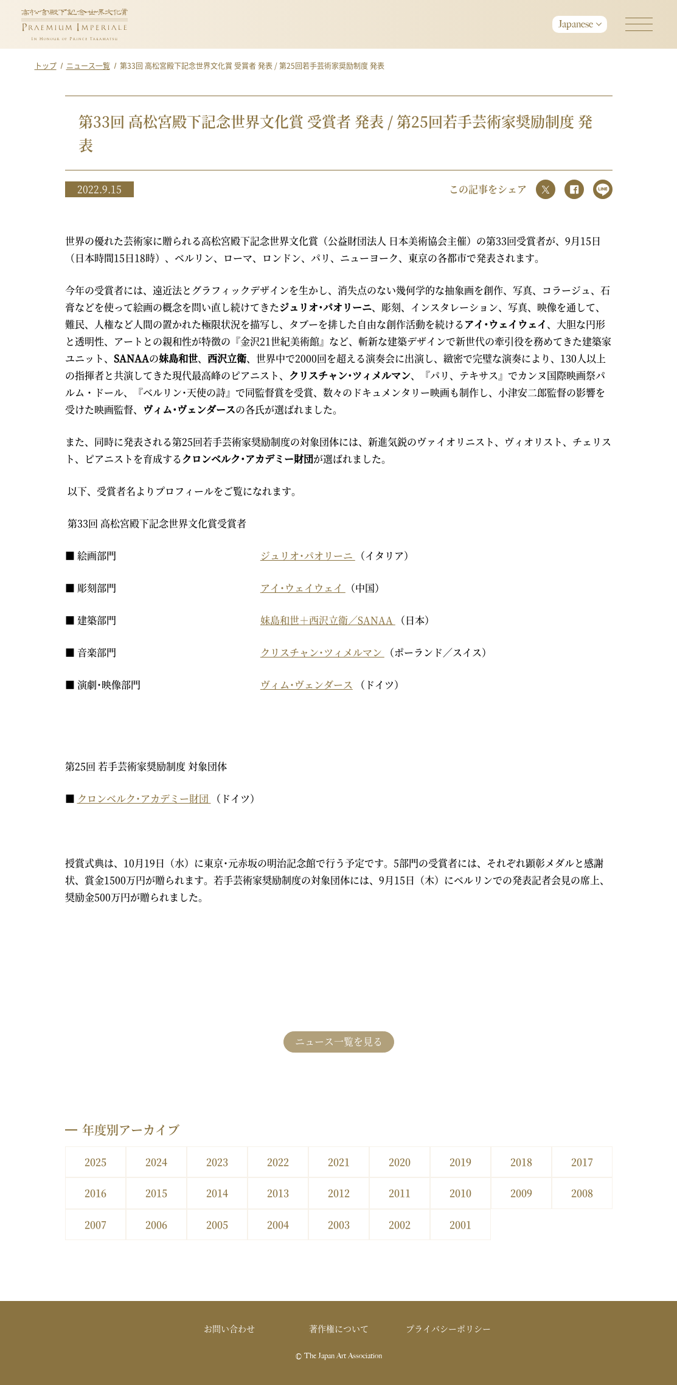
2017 (582, 1162)
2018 (521, 1162)
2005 (217, 1225)
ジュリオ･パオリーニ (307, 556)
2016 (95, 1193)
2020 (400, 1162)
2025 (95, 1162)
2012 (339, 1193)
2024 (156, 1162)
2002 (400, 1225)
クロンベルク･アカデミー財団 (144, 798)
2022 (278, 1162)
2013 (278, 1193)
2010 (460, 1193)
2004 (278, 1225)
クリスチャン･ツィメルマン (322, 652)
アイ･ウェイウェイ (302, 588)
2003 (339, 1225)
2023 (217, 1162)
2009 (521, 1193)
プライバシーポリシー (448, 1328)
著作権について (339, 1328)
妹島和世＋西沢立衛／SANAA (327, 620)
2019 (460, 1162)
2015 (156, 1193)
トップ (46, 65)
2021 (339, 1162)
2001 (460, 1225)
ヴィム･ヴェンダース (306, 685)
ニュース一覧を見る (339, 1041)
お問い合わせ (229, 1328)
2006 (156, 1225)
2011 (400, 1193)
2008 (582, 1193)
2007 (95, 1225)
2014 (217, 1193)
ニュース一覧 (88, 65)
